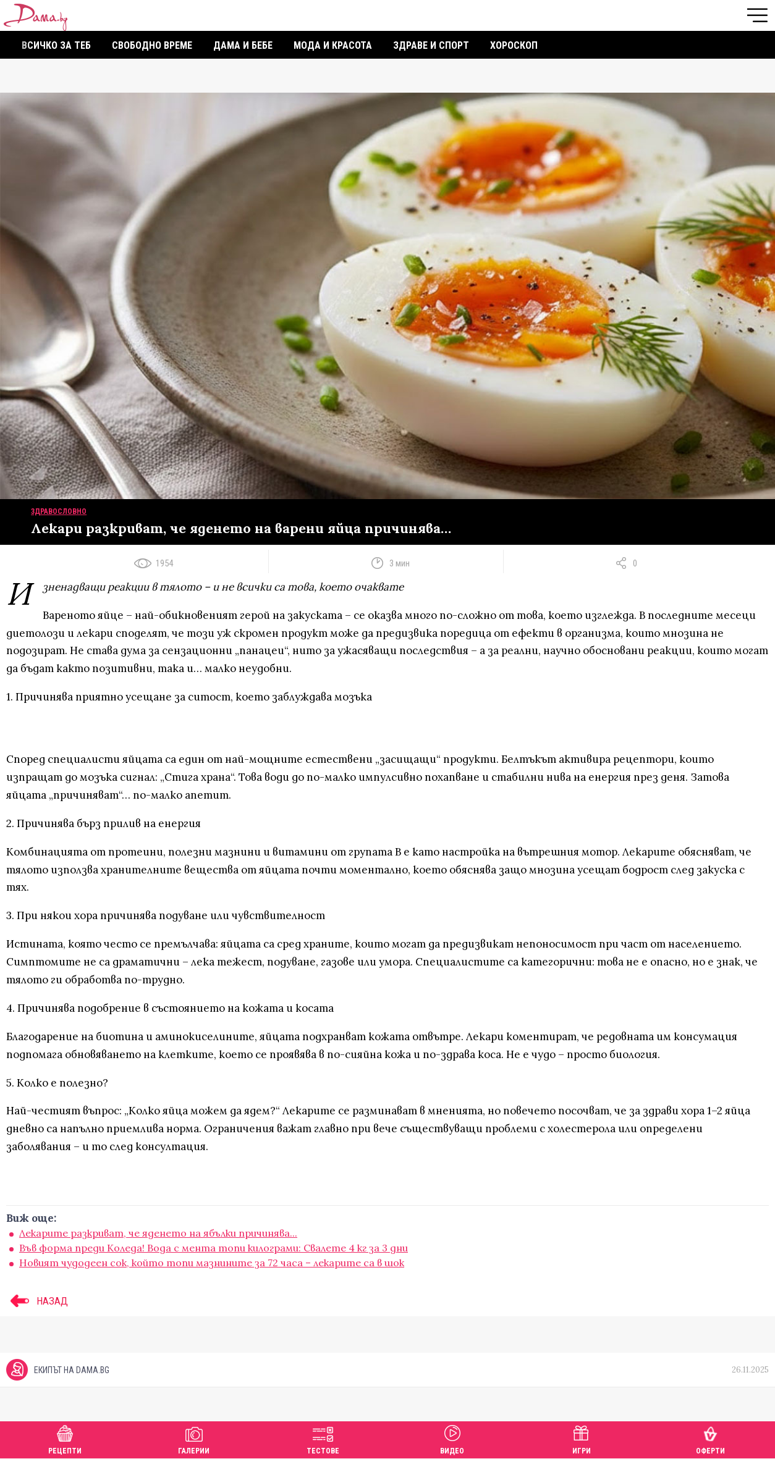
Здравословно (59, 511)
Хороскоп (514, 45)
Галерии (194, 1438)
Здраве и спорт (431, 45)
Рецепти (65, 1438)
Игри (581, 1438)
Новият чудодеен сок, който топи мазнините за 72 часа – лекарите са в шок (211, 1262)
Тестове (323, 1438)
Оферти (710, 1438)
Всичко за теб (56, 45)
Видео (452, 1438)
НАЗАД (37, 1301)
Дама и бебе (243, 45)
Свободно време (152, 45)
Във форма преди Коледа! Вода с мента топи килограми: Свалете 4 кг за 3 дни (213, 1248)
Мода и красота (333, 45)
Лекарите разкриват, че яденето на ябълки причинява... (158, 1233)
